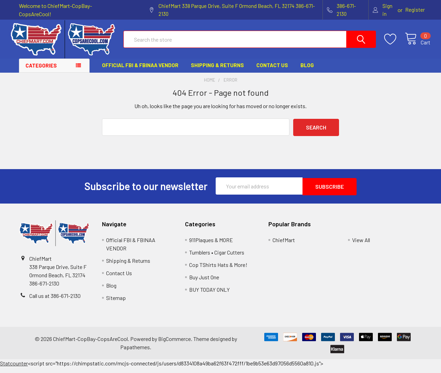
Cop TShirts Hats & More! (218, 270)
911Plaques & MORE (211, 245)
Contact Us (272, 71)
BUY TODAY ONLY (209, 295)
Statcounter (14, 368)
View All (361, 245)
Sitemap (116, 303)
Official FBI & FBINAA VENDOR (140, 71)
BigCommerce (174, 344)
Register (415, 10)
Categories (41, 72)
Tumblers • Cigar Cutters (216, 258)
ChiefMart (284, 245)
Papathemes (135, 352)
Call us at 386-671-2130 (55, 301)
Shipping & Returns (217, 71)
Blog (307, 71)
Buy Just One (204, 282)
